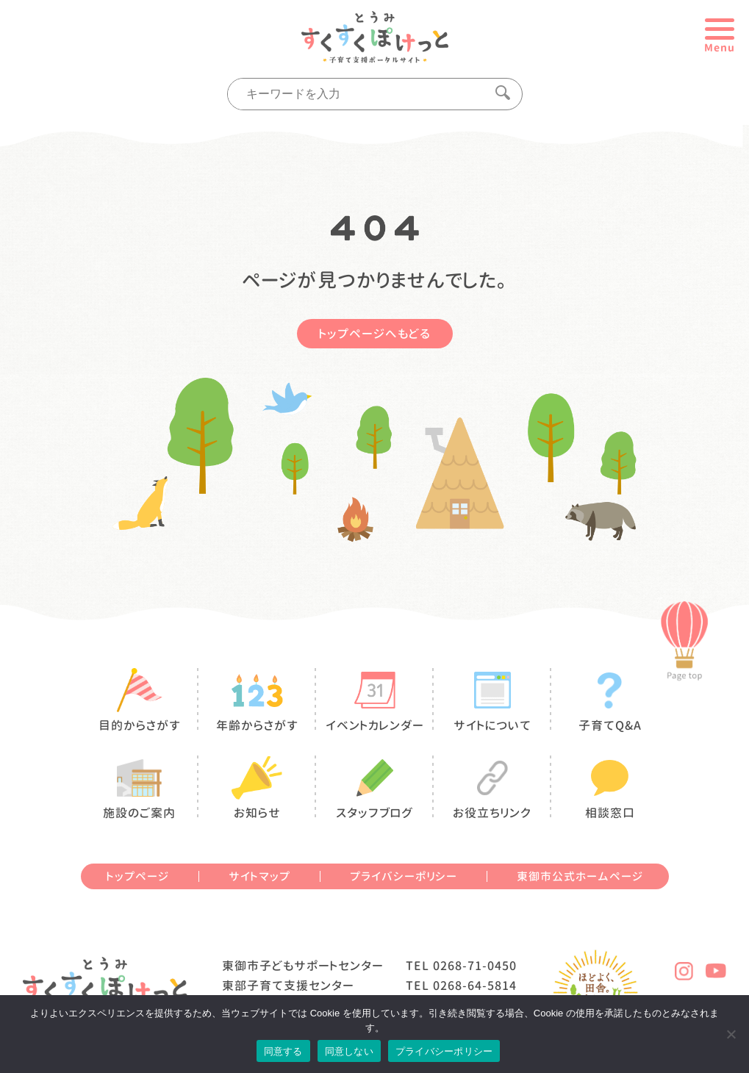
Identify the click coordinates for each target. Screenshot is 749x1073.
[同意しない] (730, 1034)
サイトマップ (259, 876)
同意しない (349, 1051)
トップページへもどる (375, 334)
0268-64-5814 (475, 985)
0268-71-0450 (475, 966)
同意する (283, 1051)
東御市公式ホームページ (580, 876)
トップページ (138, 876)
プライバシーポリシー (403, 876)
